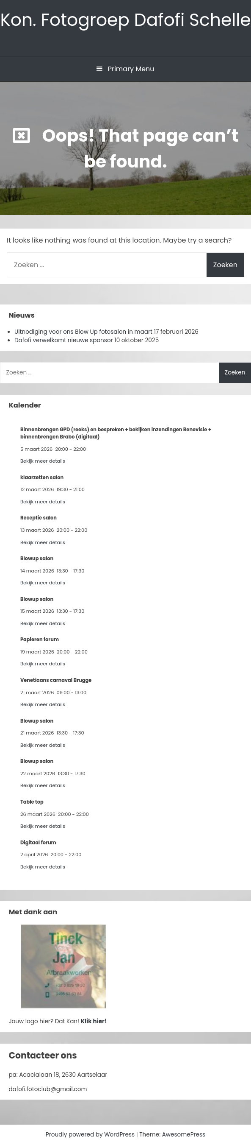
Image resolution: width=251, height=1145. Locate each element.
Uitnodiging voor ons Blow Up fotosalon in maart (83, 332)
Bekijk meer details (42, 461)
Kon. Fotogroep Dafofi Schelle (125, 20)
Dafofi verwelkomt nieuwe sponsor (63, 340)
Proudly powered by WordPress (91, 1135)
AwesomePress (184, 1135)
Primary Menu (125, 69)
